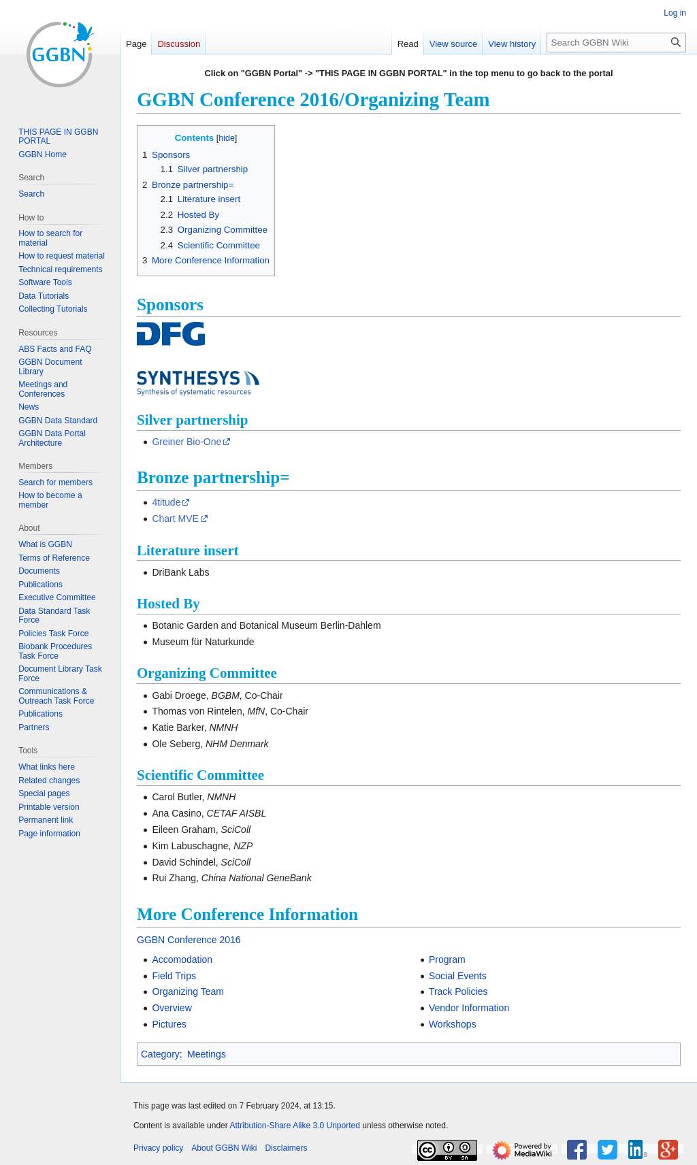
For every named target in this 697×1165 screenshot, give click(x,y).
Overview (171, 1007)
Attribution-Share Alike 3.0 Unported (294, 1125)
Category (160, 1054)
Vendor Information (469, 1007)
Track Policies (458, 991)
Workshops (452, 1024)
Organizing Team (188, 991)
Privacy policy (158, 1148)
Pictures (169, 1024)
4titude (166, 502)
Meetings (206, 1054)
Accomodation (182, 959)
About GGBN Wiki (224, 1148)
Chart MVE (175, 518)
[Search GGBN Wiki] (616, 42)
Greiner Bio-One (186, 441)
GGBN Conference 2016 (189, 939)
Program (447, 959)
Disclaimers (286, 1148)
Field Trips (174, 975)
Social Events (458, 975)
